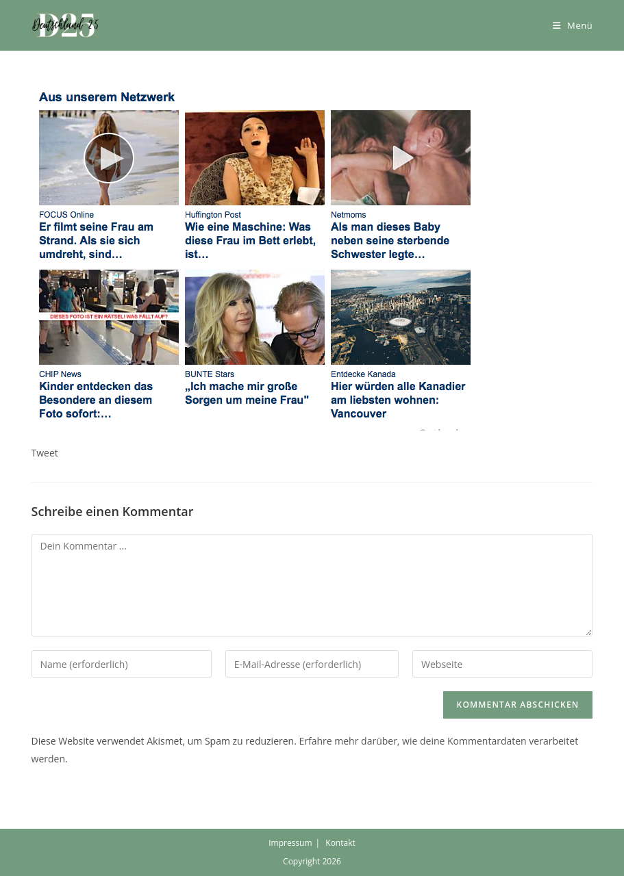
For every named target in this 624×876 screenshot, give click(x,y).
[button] (66, 25)
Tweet (45, 452)
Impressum (290, 843)
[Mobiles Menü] (573, 25)
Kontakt (340, 843)
